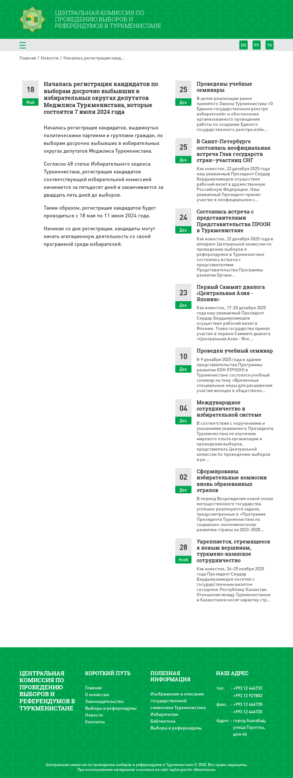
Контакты (95, 721)
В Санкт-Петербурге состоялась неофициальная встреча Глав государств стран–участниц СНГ (233, 150)
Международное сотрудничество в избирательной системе (229, 408)
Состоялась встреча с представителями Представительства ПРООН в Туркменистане (234, 221)
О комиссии (97, 694)
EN (243, 45)
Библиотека (162, 721)
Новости (50, 57)
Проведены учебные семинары (224, 86)
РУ (256, 45)
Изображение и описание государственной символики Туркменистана (178, 700)
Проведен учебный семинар (235, 350)
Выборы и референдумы (110, 708)
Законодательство (104, 701)
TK (269, 45)
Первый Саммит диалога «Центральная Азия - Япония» (231, 292)
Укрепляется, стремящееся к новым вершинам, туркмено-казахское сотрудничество (233, 551)
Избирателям (164, 714)
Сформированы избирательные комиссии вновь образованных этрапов (232, 480)
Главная (27, 57)
